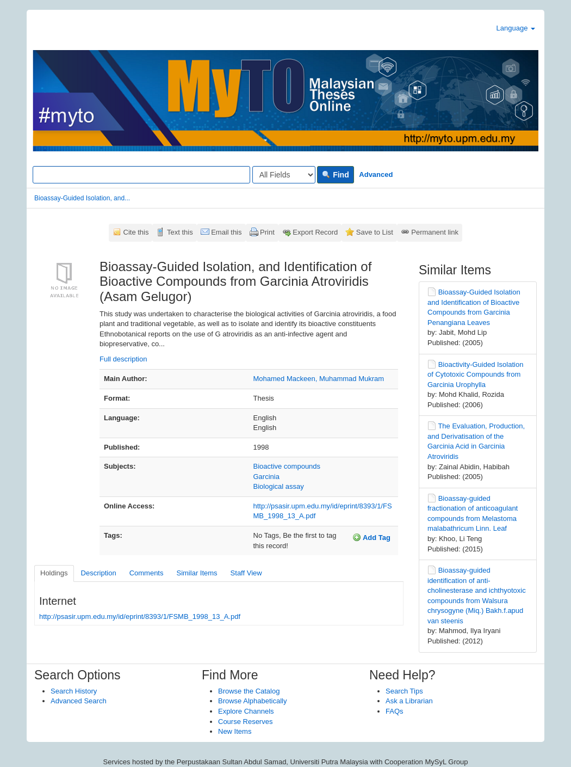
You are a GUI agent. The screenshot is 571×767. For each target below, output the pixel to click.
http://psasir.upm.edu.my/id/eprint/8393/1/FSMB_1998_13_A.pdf (139, 616)
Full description (123, 359)
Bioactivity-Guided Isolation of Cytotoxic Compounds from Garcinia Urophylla (475, 374)
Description (98, 573)
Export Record (315, 232)
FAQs (395, 711)
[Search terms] (141, 174)
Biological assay (278, 486)
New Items (234, 731)
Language (515, 28)
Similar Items (196, 573)
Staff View (246, 573)
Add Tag (371, 537)
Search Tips (404, 691)
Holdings (54, 573)
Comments (146, 573)
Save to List (374, 232)
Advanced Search (79, 701)
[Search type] (283, 174)
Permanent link (434, 232)
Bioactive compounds (287, 466)
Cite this (136, 232)
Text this (180, 232)
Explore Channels (246, 711)
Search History (74, 691)
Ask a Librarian (409, 701)
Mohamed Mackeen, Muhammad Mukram (318, 379)
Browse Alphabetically (252, 701)
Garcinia (266, 477)
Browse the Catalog (249, 691)
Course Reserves (245, 721)
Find (335, 174)
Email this (226, 232)
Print (267, 232)
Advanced (376, 174)
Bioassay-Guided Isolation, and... (82, 198)
